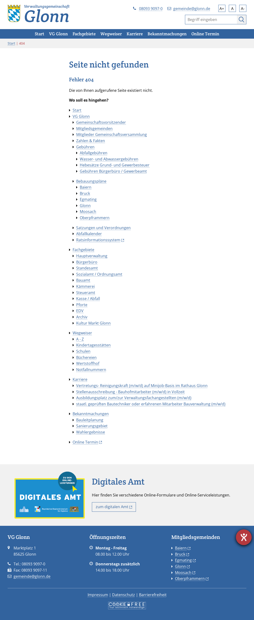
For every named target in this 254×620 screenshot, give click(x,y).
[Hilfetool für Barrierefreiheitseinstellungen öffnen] (244, 537)
